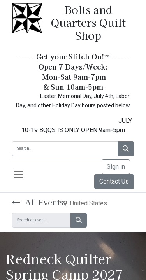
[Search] (126, 148)
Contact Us (114, 181)
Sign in (116, 166)
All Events (37, 202)
